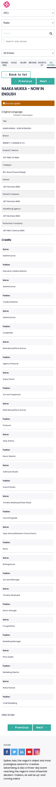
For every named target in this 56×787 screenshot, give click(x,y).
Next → (45, 81)
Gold (14, 62)
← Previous (23, 81)
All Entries (51, 64)
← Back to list (16, 74)
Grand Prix (4, 64)
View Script (8, 715)
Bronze (33, 62)
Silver (23, 62)
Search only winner (16, 41)
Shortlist (42, 64)
